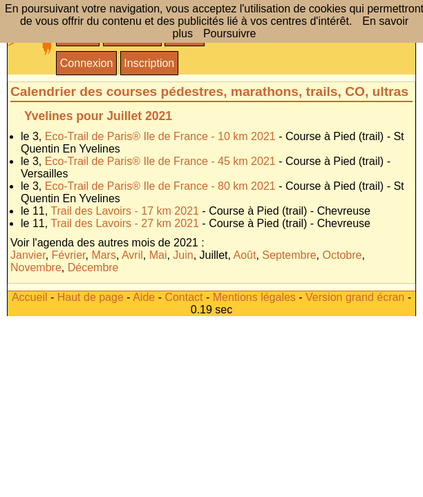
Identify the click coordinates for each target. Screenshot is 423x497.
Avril (132, 255)
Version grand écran (355, 297)
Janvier (28, 255)
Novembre (36, 267)
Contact (183, 297)
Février (69, 255)
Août (245, 255)
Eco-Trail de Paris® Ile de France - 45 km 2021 (160, 161)
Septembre (289, 255)
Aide (144, 297)
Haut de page (90, 297)
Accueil (30, 297)
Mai (158, 255)
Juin (183, 255)
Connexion (86, 63)
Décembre (93, 267)
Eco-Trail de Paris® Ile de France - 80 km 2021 (160, 186)
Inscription (149, 63)
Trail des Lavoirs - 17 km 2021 (124, 211)
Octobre (342, 255)
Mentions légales (254, 297)
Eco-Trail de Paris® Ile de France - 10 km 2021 (160, 136)
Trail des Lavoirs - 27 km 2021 (124, 223)
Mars (103, 255)
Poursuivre (229, 33)
